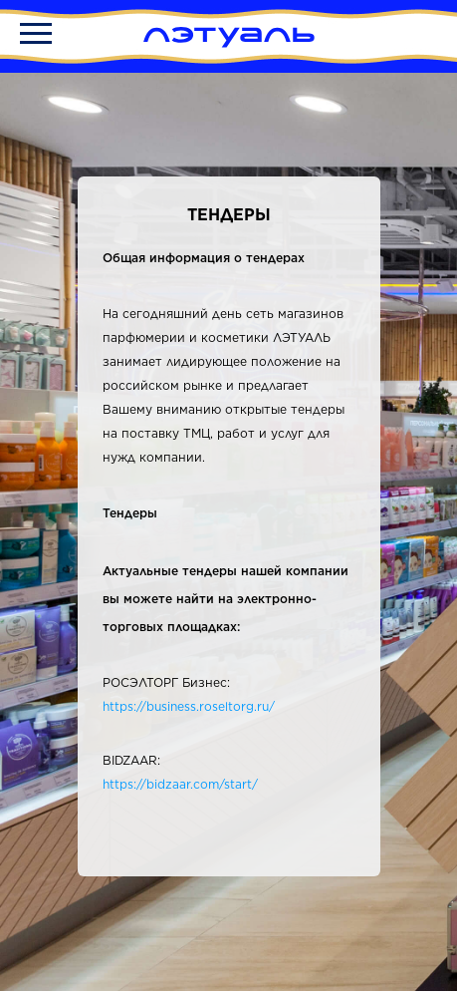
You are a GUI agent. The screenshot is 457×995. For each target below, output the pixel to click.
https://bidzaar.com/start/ (180, 784)
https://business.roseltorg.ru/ (189, 706)
